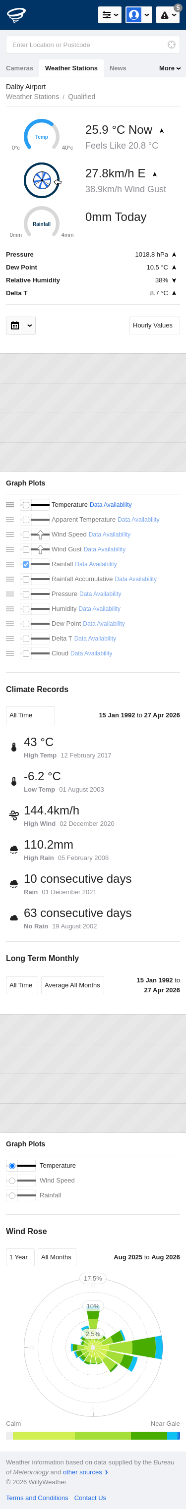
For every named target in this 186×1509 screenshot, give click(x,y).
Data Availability (111, 504)
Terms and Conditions (37, 1498)
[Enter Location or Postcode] (93, 45)
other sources (82, 1472)
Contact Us (90, 1498)
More (167, 68)
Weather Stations (71, 68)
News (118, 68)
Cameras (19, 68)
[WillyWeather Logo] (22, 14)
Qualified (81, 97)
